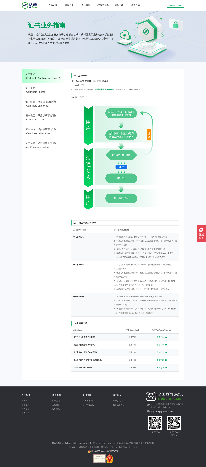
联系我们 (26, 413)
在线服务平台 (88, 400)
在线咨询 (56, 400)
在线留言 (56, 405)
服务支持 (119, 5)
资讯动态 (26, 405)
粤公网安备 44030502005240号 (104, 451)
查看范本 (160, 337)
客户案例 (86, 5)
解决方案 (69, 5)
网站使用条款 (57, 443)
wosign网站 (118, 400)
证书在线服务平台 (175, 5)
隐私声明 (69, 443)
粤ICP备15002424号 (83, 443)
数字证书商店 (119, 405)
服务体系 (56, 409)
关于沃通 (135, 5)
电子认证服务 (102, 5)
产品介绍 (52, 5)
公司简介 (26, 400)
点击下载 (132, 337)
